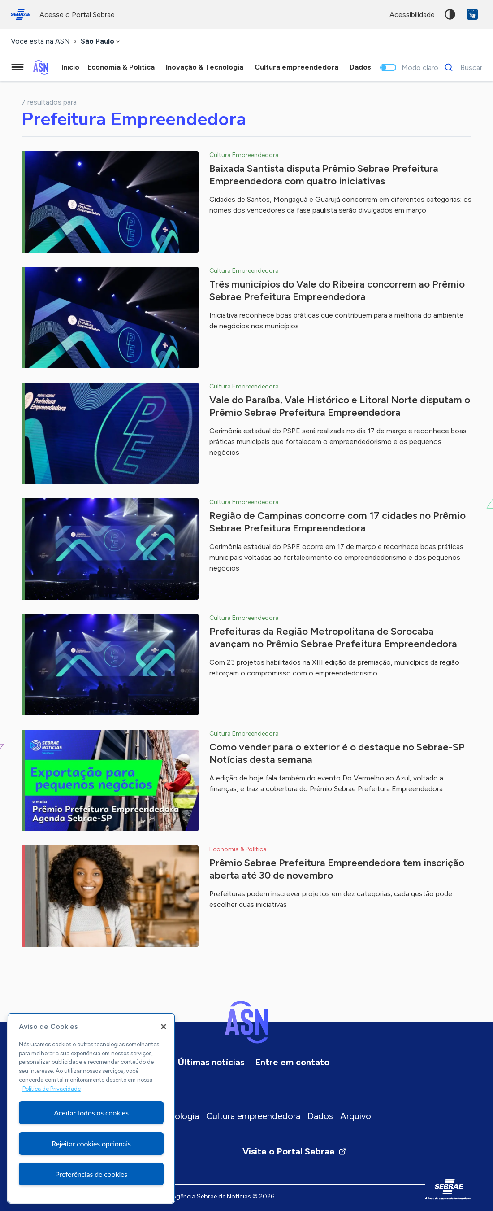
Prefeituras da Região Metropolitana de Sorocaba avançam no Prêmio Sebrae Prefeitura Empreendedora (333, 637)
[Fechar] (163, 1027)
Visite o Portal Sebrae (294, 1151)
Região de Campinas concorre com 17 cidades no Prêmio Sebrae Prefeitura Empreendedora (337, 522)
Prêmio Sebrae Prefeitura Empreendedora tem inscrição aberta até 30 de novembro (336, 869)
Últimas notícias (211, 1062)
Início (70, 67)
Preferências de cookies (91, 1174)
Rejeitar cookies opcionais (91, 1143)
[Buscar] (461, 67)
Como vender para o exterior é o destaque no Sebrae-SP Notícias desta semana (337, 753)
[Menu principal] (17, 67)
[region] (91, 1108)
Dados (320, 1116)
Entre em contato (292, 1062)
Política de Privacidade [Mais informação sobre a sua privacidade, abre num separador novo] (51, 1088)
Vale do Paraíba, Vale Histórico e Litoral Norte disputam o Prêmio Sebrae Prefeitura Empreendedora (339, 406)
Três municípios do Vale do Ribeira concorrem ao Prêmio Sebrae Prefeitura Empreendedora (337, 290)
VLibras (472, 14)
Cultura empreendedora (253, 1116)
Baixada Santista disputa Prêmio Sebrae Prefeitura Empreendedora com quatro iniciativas (323, 174)
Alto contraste (450, 14)
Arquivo (355, 1116)
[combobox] (101, 41)
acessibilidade (412, 14)
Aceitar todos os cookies (91, 1112)
